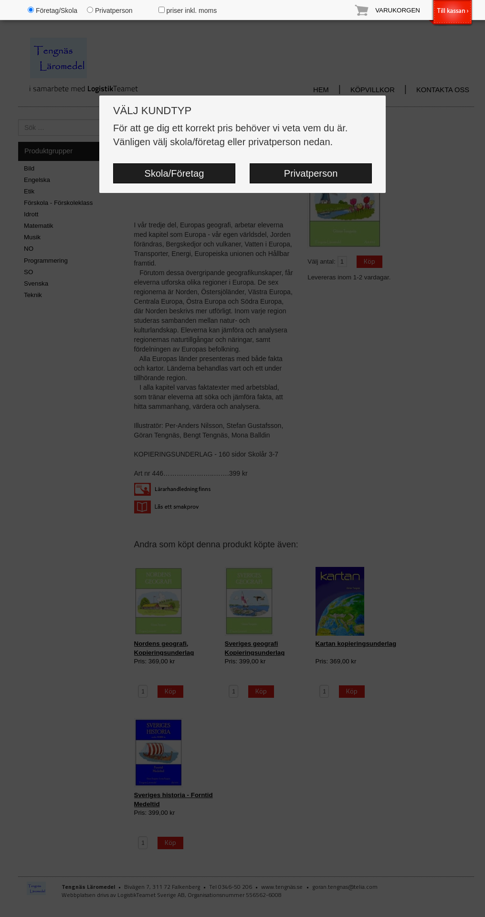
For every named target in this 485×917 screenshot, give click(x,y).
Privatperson (311, 173)
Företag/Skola (52, 10)
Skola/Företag (174, 173)
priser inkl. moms (187, 10)
